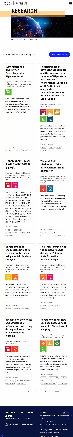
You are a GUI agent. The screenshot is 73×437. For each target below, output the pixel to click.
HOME (13, 39)
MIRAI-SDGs (23, 39)
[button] (70, 3)
